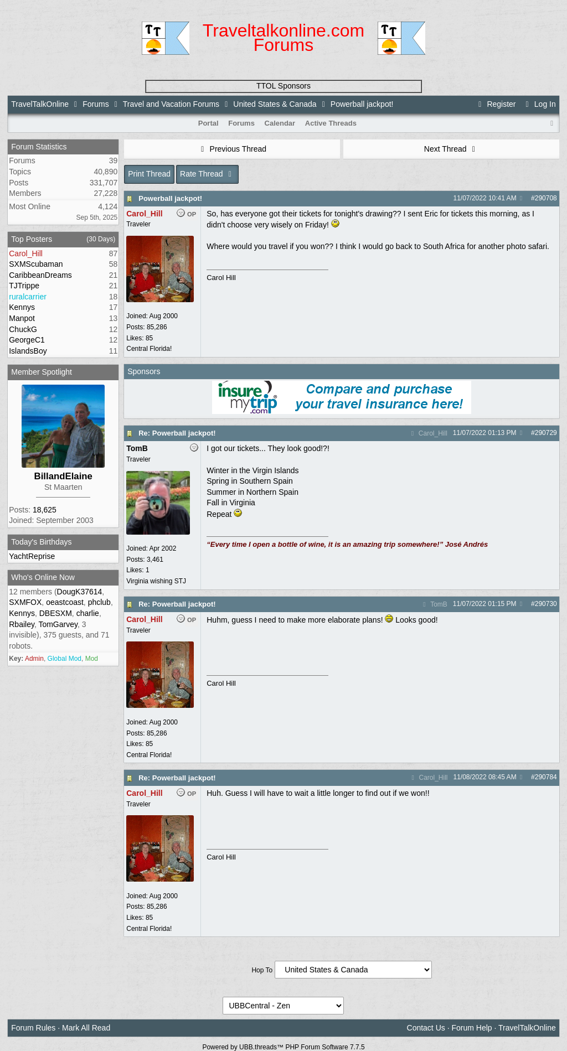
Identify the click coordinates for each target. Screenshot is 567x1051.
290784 (546, 777)
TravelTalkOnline (40, 104)
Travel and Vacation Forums (171, 104)
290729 (546, 433)
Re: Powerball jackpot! (176, 433)
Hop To (261, 970)
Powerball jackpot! (170, 198)
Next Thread (451, 148)
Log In (538, 104)
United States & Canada (274, 104)
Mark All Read (86, 1027)
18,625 (44, 509)
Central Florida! (149, 349)
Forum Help (471, 1027)
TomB (433, 604)
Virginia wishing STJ (156, 581)
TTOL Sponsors (283, 85)
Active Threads (331, 123)
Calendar (280, 123)
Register (495, 104)
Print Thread (149, 173)
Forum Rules (33, 1027)
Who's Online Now (43, 577)
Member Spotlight (41, 371)
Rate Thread (207, 173)
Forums (96, 104)
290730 (546, 604)
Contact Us (426, 1027)
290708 (546, 198)
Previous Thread (232, 148)
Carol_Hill (427, 433)
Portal (208, 123)
